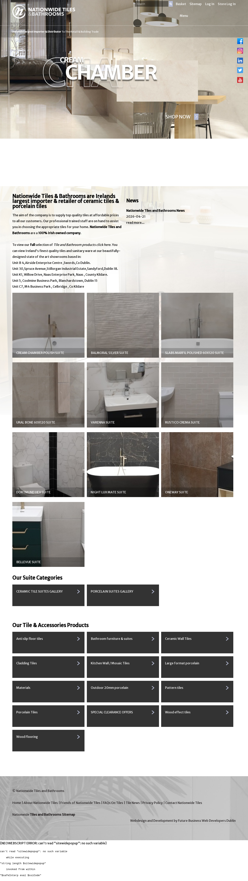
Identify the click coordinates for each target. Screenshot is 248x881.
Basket (181, 4)
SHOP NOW (178, 117)
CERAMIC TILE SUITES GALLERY (39, 591)
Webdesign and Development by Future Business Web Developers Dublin (183, 821)
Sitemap (196, 4)
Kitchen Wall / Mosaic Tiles (110, 663)
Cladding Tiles (26, 663)
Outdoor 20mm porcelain (109, 688)
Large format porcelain (182, 663)
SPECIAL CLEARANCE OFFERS (112, 712)
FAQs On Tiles (113, 803)
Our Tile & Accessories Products (50, 625)
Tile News (133, 803)
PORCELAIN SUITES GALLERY (112, 591)
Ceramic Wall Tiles (178, 639)
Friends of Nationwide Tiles (80, 803)
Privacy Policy (152, 803)
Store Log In (227, 4)
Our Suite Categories (37, 578)
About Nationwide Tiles (41, 803)
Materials (23, 688)
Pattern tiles (174, 688)
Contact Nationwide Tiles (183, 803)
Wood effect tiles (178, 712)
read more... (135, 223)
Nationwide (43, 814)
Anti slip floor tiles (29, 639)
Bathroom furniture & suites (112, 639)
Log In (209, 4)
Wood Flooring (27, 737)
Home (16, 803)
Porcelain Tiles (27, 712)
